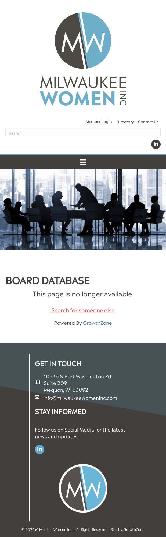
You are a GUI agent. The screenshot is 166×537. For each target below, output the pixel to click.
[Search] (83, 132)
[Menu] (83, 162)
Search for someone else (83, 310)
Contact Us (148, 121)
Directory (125, 121)
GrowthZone (97, 322)
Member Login (99, 121)
